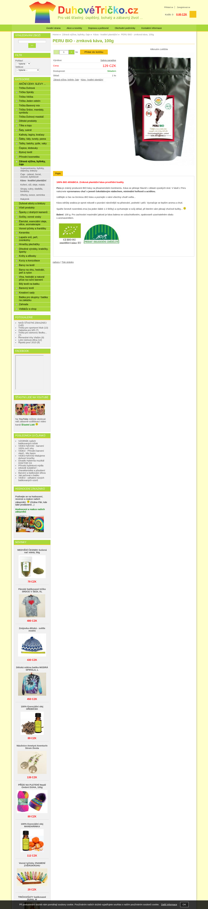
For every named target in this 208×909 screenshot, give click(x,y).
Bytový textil (25, 152)
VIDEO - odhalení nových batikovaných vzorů (31, 479)
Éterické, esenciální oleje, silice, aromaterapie (33, 223)
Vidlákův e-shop (27, 308)
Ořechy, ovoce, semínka (32, 195)
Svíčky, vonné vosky (30, 216)
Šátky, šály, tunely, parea (32, 138)
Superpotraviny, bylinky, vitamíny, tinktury (32, 169)
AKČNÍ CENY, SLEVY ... (32, 83)
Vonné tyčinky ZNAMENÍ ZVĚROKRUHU (32, 864)
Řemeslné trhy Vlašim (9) (31, 337)
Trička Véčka (26, 96)
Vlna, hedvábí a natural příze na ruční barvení (31, 278)
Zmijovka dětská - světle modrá (32, 629)
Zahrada (23, 304)
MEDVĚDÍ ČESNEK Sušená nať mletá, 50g (32, 551)
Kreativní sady (26, 292)
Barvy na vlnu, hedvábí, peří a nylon (32, 271)
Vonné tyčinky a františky (32, 228)
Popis (58, 173)
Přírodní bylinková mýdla (31, 465)
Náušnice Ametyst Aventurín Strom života (32, 746)
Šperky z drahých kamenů (33, 212)
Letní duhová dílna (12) (30, 340)
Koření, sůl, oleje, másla (32, 184)
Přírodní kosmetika (29, 156)
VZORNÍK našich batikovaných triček (28, 442)
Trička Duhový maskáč (31, 116)
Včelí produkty (26, 207)
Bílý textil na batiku (29, 283)
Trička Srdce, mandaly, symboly (31, 111)
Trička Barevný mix (29, 105)
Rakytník (24, 199)
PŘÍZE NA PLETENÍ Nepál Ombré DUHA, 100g (32, 786)
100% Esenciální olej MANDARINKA (32, 825)
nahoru (56, 262)
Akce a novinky (74, 28)
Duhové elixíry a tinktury (32, 203)
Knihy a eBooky (27, 255)
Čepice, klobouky (28, 148)
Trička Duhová (27, 88)
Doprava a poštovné (98, 28)
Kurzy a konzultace (29, 260)
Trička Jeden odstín (29, 100)
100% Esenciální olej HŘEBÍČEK (32, 707)
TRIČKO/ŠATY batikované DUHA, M (32, 898)
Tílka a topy (25, 125)
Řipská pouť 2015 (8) (29, 342)
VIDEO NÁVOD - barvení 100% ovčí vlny (31, 447)
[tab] (58, 173)
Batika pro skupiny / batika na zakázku (33, 298)
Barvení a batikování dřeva (32, 473)
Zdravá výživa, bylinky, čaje (66, 80)
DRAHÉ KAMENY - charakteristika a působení (31, 469)
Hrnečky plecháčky (29, 244)
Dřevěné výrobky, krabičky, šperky (33, 250)
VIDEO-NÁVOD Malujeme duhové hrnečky (31, 456)
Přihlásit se (168, 7)
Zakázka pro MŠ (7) (28, 330)
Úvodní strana (53, 28)
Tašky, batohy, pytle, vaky (33, 143)
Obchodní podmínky (125, 28)
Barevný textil (26, 288)
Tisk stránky (68, 262)
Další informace (169, 904)
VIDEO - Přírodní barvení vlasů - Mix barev (31, 452)
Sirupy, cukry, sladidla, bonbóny (31, 190)
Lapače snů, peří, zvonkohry (28, 238)
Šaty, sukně (25, 130)
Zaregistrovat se (183, 7)
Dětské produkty (28, 120)
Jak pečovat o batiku (28, 475)
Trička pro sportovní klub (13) (33, 327)
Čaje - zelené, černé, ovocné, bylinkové (30, 175)
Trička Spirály (26, 92)
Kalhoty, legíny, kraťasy (31, 134)
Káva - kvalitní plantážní (92, 80)
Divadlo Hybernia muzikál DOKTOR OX (31, 461)
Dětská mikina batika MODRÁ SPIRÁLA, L (32, 668)
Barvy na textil (26, 265)
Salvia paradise (108, 60)
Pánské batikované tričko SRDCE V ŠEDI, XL (32, 590)
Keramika (24, 232)
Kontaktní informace (151, 28)
